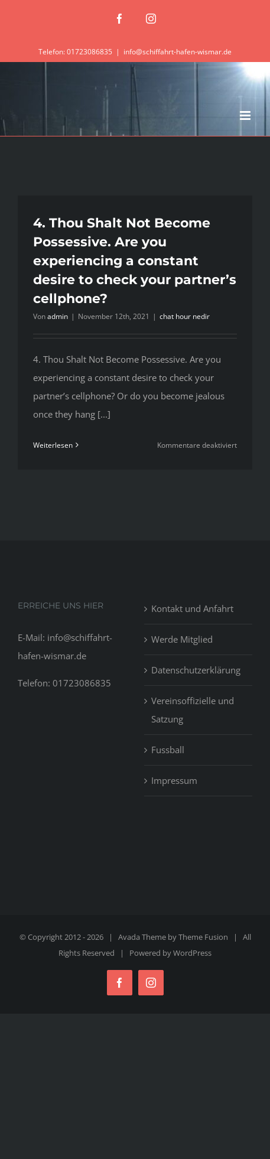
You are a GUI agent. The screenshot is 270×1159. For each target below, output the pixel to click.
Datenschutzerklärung (195, 670)
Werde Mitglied (182, 639)
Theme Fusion (203, 937)
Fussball (167, 750)
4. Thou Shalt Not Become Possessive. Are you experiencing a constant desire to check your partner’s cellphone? (134, 261)
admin (57, 316)
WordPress (192, 953)
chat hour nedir (185, 316)
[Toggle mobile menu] (246, 115)
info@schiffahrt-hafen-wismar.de (177, 52)
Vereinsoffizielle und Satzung (192, 710)
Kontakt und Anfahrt (192, 608)
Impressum (174, 780)
